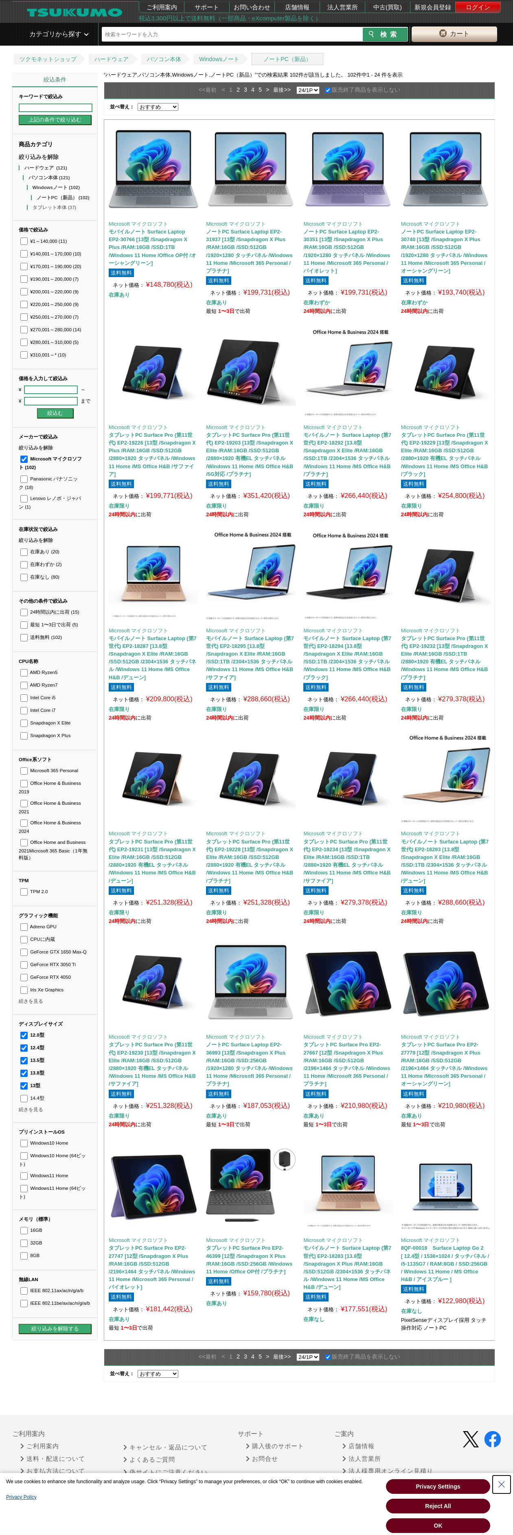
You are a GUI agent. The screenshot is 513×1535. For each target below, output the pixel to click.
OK (438, 1525)
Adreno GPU (38, 926)
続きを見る (31, 1001)
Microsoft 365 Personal (49, 770)
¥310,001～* (43, 354)
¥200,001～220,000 (49, 291)
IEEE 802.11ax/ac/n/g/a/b (51, 1290)
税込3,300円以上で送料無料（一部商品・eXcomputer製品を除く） (230, 18)
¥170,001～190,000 (50, 266)
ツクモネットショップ (48, 59)
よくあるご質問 (149, 1459)
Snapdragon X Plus (45, 735)
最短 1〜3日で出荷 (49, 624)
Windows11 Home (44, 1175)
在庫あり (39, 551)
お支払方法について (52, 1471)
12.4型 (32, 1047)
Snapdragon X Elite (45, 722)
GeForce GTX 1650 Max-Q (53, 951)
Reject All (438, 1506)
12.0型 (32, 1035)
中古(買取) (387, 7)
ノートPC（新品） (287, 59)
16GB (31, 1230)
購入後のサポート (275, 1446)
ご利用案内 (162, 7)
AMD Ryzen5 (38, 672)
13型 (30, 1085)
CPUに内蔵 (37, 939)
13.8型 (32, 1072)
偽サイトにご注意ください (165, 1472)
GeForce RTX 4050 (45, 977)
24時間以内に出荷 (49, 612)
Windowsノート (219, 59)
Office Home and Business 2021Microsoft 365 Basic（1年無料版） (53, 850)
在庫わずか (40, 564)
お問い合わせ (252, 7)
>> (287, 89)
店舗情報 (297, 7)
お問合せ (262, 1459)
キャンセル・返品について (165, 1447)
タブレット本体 (55, 207)
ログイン (478, 7)
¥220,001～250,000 (49, 304)
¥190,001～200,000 (49, 279)
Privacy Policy (21, 1497)
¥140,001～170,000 (50, 253)
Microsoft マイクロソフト (138, 224)
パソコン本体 (164, 59)
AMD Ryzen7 (38, 685)
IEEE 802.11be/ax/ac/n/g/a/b (55, 1303)
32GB (31, 1242)
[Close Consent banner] (502, 1484)
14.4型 (32, 1098)
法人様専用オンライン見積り (387, 1471)
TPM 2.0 (34, 891)
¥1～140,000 (43, 241)
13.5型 (32, 1060)
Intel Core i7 (37, 710)
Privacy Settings (438, 1486)
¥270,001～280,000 (50, 329)
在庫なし (39, 577)
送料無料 (41, 637)
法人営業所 (342, 7)
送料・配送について (52, 1459)
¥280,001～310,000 (49, 342)
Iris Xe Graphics (42, 989)
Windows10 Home (44, 1143)
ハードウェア (111, 59)
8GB (29, 1255)
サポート (207, 7)
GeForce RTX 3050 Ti (48, 964)
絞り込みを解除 (39, 157)
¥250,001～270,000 (49, 317)
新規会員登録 (432, 7)
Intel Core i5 (37, 697)
